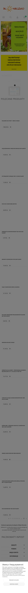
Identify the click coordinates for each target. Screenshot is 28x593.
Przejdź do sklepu (14, 580)
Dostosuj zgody (14, 584)
